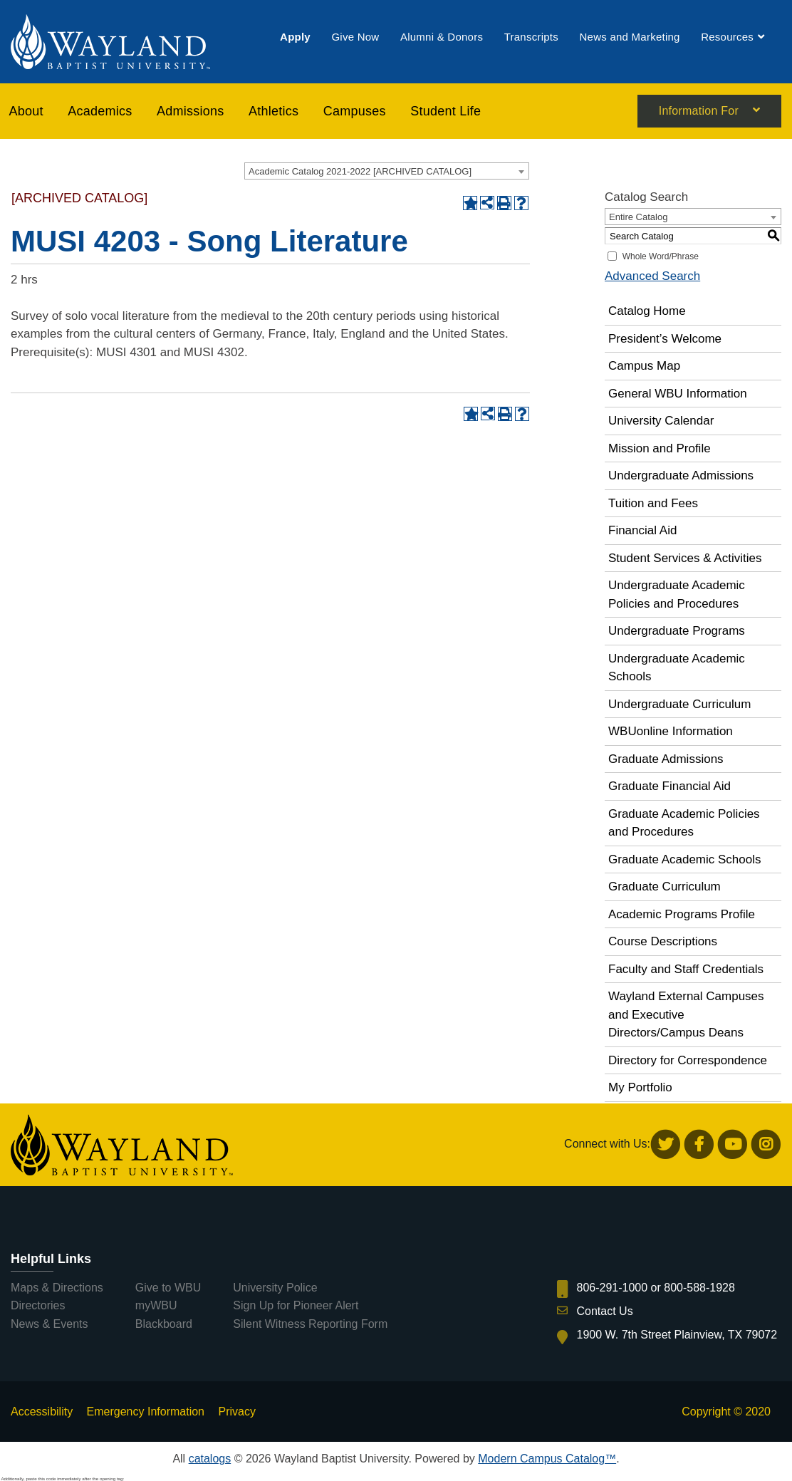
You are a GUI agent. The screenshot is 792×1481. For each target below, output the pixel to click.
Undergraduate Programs (676, 631)
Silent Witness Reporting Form (310, 1324)
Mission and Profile (659, 448)
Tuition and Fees (653, 503)
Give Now (355, 37)
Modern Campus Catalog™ (547, 1459)
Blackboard (163, 1324)
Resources (727, 37)
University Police (275, 1288)
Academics (100, 111)
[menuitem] (295, 37)
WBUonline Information (670, 731)
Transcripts (531, 37)
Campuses (354, 111)
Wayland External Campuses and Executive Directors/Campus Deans (686, 1014)
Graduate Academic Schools (684, 859)
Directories (38, 1305)
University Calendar (661, 420)
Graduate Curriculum (664, 886)
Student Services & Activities (684, 558)
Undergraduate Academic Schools (676, 668)
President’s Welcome (664, 338)
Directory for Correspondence (687, 1060)
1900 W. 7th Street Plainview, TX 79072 (677, 1335)
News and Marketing (629, 37)
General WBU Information (677, 393)
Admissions (190, 111)
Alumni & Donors (441, 37)
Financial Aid (642, 530)
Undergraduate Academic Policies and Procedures (676, 594)
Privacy (236, 1411)
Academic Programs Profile (681, 914)
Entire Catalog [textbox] (638, 217)
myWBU (156, 1305)
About (26, 111)
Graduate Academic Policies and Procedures (684, 823)
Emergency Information (145, 1411)
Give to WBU (168, 1288)
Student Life (445, 111)
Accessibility (42, 1411)
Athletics (273, 111)
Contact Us (605, 1311)
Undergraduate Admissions (681, 475)
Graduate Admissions (666, 759)
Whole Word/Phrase (660, 256)
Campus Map (644, 366)
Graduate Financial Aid (669, 786)
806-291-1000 (612, 1288)
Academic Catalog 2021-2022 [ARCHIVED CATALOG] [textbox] (360, 171)
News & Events (49, 1324)
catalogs (210, 1459)
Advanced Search (652, 276)
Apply (295, 37)
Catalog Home (647, 311)
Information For (699, 112)
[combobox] (386, 171)
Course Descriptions (662, 941)
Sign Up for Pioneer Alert (295, 1305)
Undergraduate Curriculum (679, 704)
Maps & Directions (57, 1288)
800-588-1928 (699, 1288)
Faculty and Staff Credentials (686, 969)
